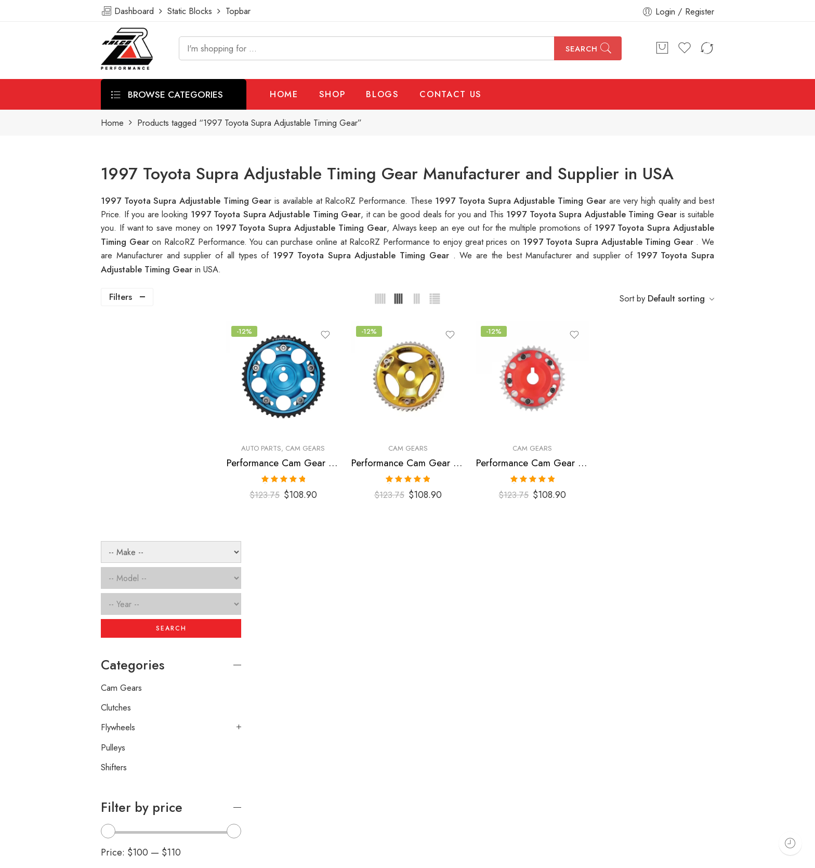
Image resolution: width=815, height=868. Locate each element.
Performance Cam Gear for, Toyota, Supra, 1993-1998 (314, 454)
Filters (120, 297)
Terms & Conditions (575, 856)
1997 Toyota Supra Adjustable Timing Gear (592, 214)
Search (582, 49)
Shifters (114, 547)
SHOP (332, 94)
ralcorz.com (122, 819)
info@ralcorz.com (132, 800)
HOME (284, 94)
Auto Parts (293, 439)
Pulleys (113, 527)
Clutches (116, 487)
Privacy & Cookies (658, 856)
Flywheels (118, 507)
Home (112, 123)
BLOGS (382, 94)
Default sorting (676, 298)
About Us (723, 856)
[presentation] (557, 710)
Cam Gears (337, 439)
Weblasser (150, 856)
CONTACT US (450, 94)
